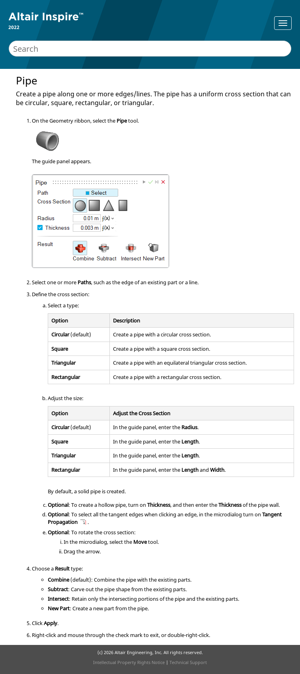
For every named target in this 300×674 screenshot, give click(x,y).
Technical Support (188, 662)
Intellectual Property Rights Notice (129, 662)
